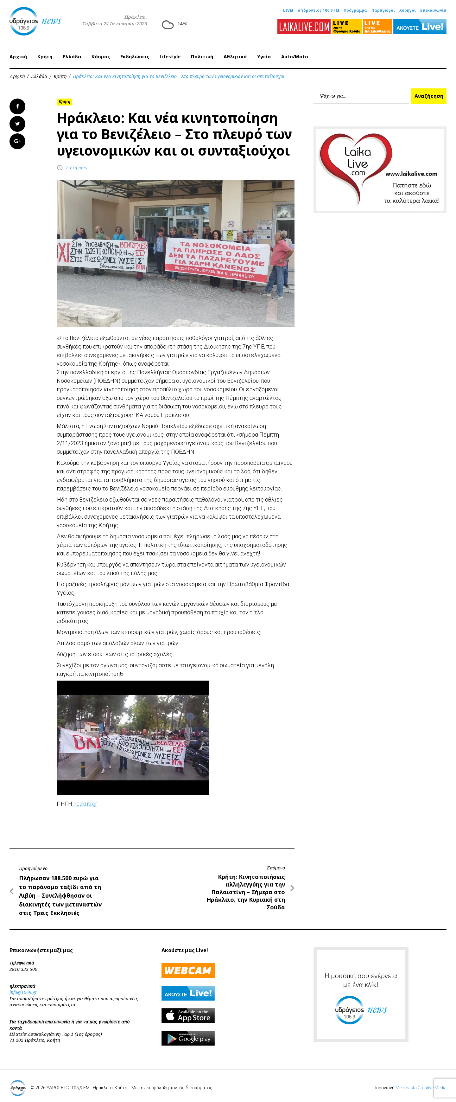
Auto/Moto (294, 53)
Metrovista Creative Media (421, 1084)
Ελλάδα (72, 53)
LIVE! (288, 10)
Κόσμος (101, 53)
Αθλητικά (235, 53)
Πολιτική (202, 53)
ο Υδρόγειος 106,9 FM (318, 10)
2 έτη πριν (76, 165)
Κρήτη (44, 53)
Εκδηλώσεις (134, 53)
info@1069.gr (23, 989)
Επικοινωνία (433, 10)
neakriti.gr (84, 801)
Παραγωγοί (383, 10)
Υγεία (264, 53)
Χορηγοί (407, 10)
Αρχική (18, 53)
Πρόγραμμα (355, 10)
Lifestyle (170, 53)
